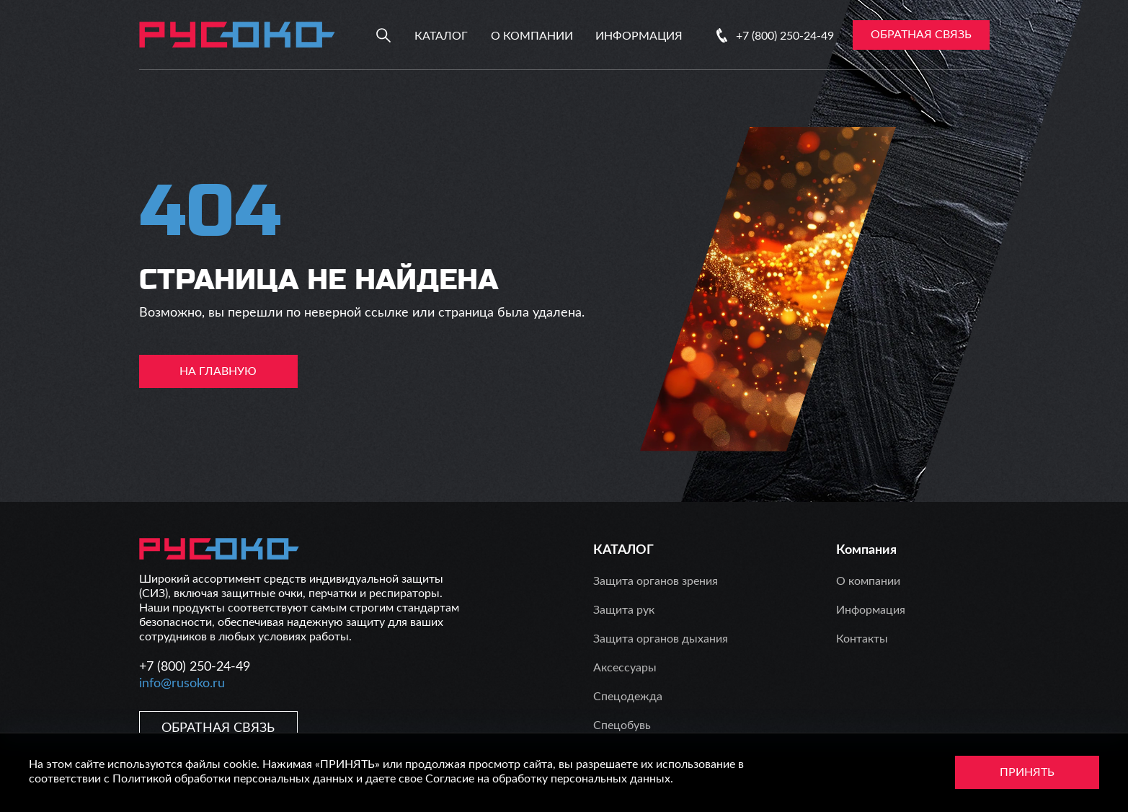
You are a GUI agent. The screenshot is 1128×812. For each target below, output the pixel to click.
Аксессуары (625, 668)
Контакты (862, 639)
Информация (639, 36)
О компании (532, 36)
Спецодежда (627, 696)
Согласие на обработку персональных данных (547, 779)
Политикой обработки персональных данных (232, 779)
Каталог (441, 36)
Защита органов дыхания (660, 639)
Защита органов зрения (655, 581)
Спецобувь (622, 725)
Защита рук (623, 610)
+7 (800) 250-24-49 (785, 36)
